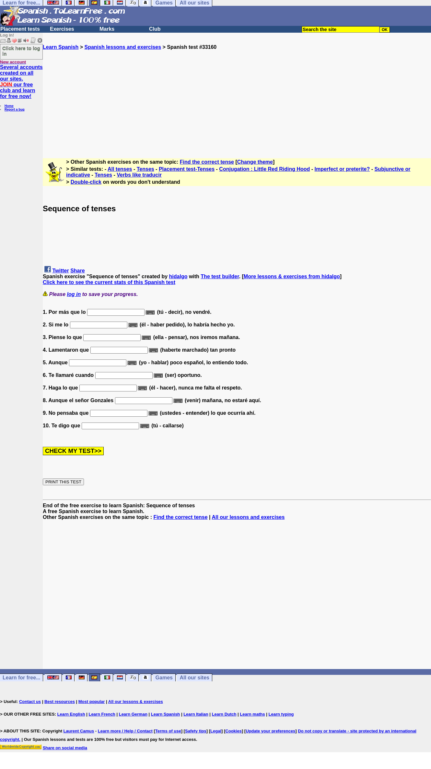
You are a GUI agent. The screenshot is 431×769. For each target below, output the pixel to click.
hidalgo (178, 276)
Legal (215, 731)
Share (77, 270)
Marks (106, 29)
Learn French (101, 714)
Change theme (255, 162)
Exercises (62, 29)
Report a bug (15, 109)
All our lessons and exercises (248, 517)
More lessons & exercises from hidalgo (292, 276)
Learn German (133, 714)
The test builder (220, 276)
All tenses (120, 169)
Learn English (71, 714)
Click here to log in (21, 50)
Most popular (91, 701)
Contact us (30, 701)
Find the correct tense (207, 162)
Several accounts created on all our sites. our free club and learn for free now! (21, 81)
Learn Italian (195, 714)
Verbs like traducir (139, 175)
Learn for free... (21, 677)
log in (74, 294)
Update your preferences (270, 731)
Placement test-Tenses (187, 169)
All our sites (194, 677)
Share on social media (65, 747)
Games (164, 677)
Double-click (86, 182)
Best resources (59, 701)
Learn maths (252, 714)
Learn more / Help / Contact (125, 731)
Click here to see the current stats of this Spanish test (109, 282)
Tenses (145, 169)
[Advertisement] (237, 95)
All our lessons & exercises (135, 701)
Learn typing (281, 714)
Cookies (233, 731)
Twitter (60, 270)
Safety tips (195, 731)
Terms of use (168, 731)
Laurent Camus (79, 731)
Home (9, 106)
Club (155, 29)
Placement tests (20, 29)
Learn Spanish (60, 47)
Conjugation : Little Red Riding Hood (264, 169)
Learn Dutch (224, 714)
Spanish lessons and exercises (122, 47)
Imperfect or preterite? (342, 169)
